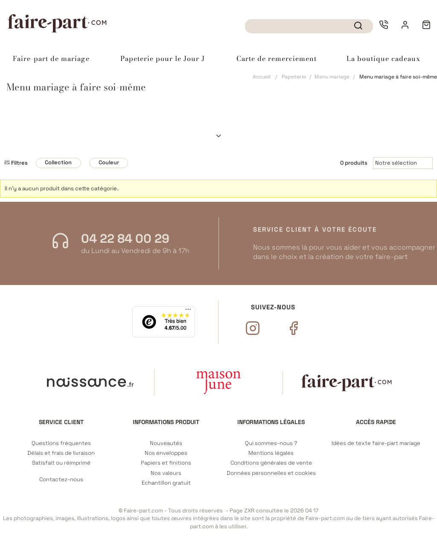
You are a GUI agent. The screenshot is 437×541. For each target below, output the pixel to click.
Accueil (262, 76)
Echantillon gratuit (166, 483)
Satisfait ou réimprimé (61, 463)
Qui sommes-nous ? (271, 443)
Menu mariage (332, 76)
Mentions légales (271, 453)
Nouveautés (166, 443)
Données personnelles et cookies (271, 473)
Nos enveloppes (166, 453)
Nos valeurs (166, 473)
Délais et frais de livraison (61, 453)
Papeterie (294, 76)
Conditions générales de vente (271, 463)
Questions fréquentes (61, 443)
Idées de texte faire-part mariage (376, 443)
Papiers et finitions (166, 463)
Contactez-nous (61, 479)
